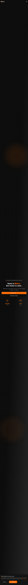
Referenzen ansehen (14, 295)
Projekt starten (14, 292)
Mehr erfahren (24, 578)
